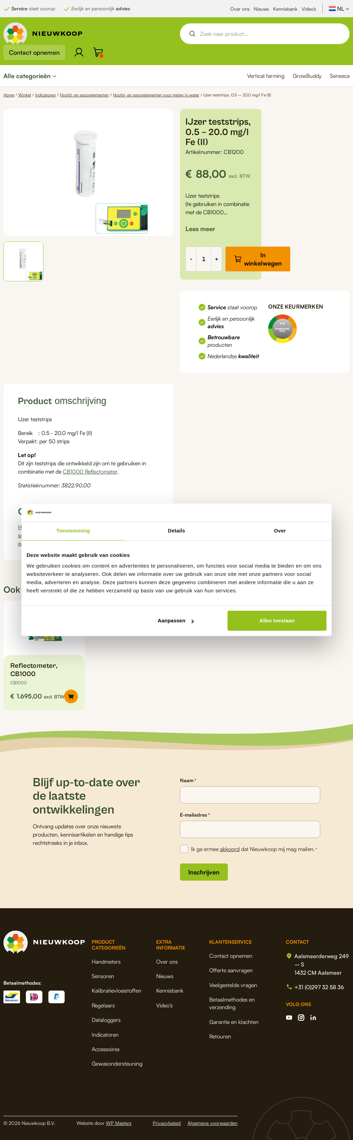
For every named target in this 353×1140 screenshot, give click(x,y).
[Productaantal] (203, 259)
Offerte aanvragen (231, 970)
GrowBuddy (307, 75)
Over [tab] (280, 531)
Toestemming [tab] (73, 531)
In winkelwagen (263, 259)
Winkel (24, 94)
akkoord (230, 849)
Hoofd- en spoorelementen (84, 94)
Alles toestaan (277, 621)
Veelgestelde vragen (233, 985)
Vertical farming (265, 75)
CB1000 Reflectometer (90, 471)
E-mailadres (195, 815)
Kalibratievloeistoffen (116, 990)
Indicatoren (45, 94)
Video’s (309, 9)
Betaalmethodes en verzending (232, 1003)
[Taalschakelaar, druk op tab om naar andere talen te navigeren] (339, 8)
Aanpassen (176, 621)
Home (8, 94)
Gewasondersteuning (117, 1063)
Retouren (220, 1036)
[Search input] (270, 34)
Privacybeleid (167, 1123)
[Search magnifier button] (192, 34)
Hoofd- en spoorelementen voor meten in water (156, 94)
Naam (188, 780)
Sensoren (103, 976)
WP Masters (118, 1123)
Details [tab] (176, 531)
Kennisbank (285, 9)
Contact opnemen (34, 52)
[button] (23, 261)
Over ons (240, 9)
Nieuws (261, 9)
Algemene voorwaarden (213, 1123)
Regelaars (103, 1005)
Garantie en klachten (234, 1021)
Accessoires (106, 1049)
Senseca (340, 75)
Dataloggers (106, 1019)
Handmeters (106, 961)
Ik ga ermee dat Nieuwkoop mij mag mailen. (254, 849)
